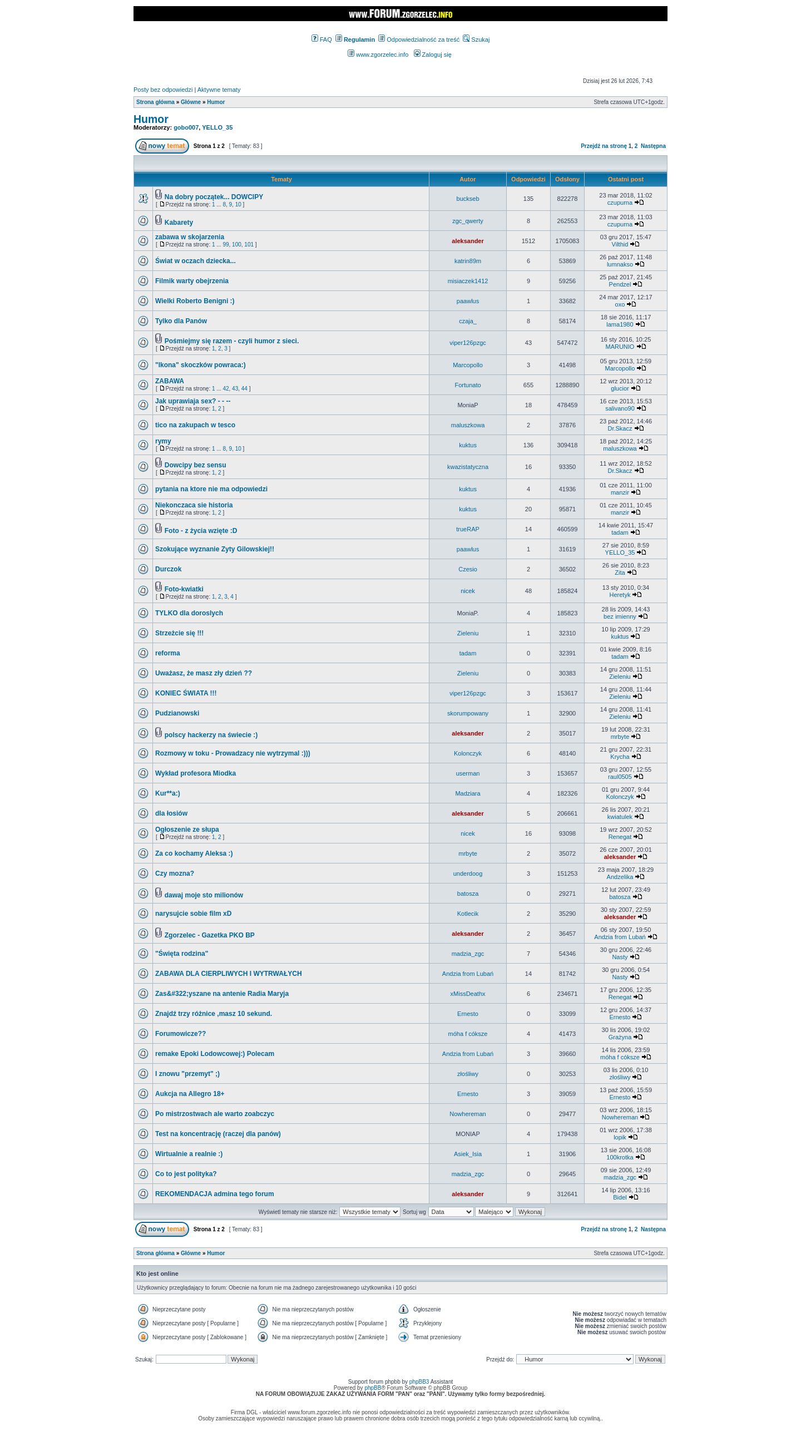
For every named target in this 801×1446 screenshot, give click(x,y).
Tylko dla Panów (181, 321)
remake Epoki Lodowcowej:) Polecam (214, 1054)
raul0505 (620, 776)
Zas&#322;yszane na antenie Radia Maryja (222, 994)
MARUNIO (619, 346)
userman (468, 773)
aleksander (467, 241)
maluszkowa (468, 425)
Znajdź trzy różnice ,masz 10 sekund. (213, 1014)
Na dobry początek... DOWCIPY (214, 197)
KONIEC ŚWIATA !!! (185, 693)
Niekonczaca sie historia (194, 505)
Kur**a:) (167, 793)
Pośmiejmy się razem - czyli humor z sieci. (232, 341)
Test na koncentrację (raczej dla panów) (218, 1134)
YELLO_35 (217, 127)
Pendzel (620, 284)
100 (236, 244)
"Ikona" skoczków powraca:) (200, 365)
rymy (163, 441)
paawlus (468, 301)
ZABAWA (169, 381)
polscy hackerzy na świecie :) (211, 735)
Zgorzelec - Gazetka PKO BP (210, 935)
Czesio (467, 569)
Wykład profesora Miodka (195, 773)
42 (225, 389)
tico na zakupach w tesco (195, 425)
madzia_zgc (468, 953)
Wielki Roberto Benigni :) (195, 301)
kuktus (468, 445)
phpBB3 (419, 1382)
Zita (620, 572)
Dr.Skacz (619, 428)
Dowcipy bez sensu (195, 465)
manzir (620, 492)
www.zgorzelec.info (378, 54)
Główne (191, 102)
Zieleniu (468, 633)
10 (238, 204)
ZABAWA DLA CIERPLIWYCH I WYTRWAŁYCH (228, 974)
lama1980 (619, 324)
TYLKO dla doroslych (189, 613)
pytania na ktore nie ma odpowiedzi (211, 489)
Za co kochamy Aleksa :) (194, 853)
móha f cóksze (468, 1033)
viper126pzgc (467, 342)
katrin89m (467, 261)
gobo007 (186, 127)
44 (244, 389)
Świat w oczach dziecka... (195, 261)
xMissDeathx (468, 993)
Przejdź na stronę (604, 146)
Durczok (168, 569)
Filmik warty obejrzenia (192, 281)
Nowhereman (467, 1114)
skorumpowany (467, 713)
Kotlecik (468, 913)
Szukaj (476, 39)
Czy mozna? (174, 873)
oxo (620, 304)
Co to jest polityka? (186, 1174)
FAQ (322, 39)
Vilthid (620, 244)
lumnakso (620, 264)
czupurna (619, 202)
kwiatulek (619, 816)
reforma (167, 653)
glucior (620, 388)
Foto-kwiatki (184, 589)
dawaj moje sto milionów (204, 895)
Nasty (619, 957)
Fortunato (467, 385)
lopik (620, 1137)
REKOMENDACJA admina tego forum (214, 1194)
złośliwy (467, 1073)
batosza (468, 893)
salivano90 (620, 408)
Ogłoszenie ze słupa (187, 829)
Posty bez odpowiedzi (163, 89)
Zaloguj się (433, 54)
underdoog (468, 873)
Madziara (467, 793)
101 (249, 244)
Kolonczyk (468, 753)
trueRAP (467, 529)
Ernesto (467, 1013)
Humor (216, 102)
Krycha (619, 756)
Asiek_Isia (468, 1154)
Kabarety (179, 222)
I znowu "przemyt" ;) (187, 1074)
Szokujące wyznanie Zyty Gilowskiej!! (214, 549)
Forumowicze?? (180, 1034)
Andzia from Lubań (619, 937)
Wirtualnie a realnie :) (188, 1154)
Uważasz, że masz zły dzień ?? (203, 673)
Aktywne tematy (219, 89)
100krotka (619, 1157)
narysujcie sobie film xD (193, 913)
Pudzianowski (177, 713)
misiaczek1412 (468, 281)
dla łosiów (171, 813)
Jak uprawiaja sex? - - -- (192, 401)
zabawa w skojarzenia (189, 237)
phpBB (372, 1388)
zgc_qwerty (467, 221)
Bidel (619, 1197)
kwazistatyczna (467, 466)
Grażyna (620, 1037)
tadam (620, 532)
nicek (468, 591)
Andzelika (620, 876)
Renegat (620, 836)
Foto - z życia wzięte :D (201, 531)
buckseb (468, 198)
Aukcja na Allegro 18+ (190, 1094)
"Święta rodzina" (181, 954)
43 (235, 389)
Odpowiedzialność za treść (418, 39)
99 (225, 244)
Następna (653, 146)
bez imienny (620, 616)
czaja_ (468, 321)
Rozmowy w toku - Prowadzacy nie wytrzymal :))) (232, 753)
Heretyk (620, 594)
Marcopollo (468, 365)
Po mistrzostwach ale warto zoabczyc (214, 1114)
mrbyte (620, 736)
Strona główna (155, 102)
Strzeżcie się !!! (179, 633)
